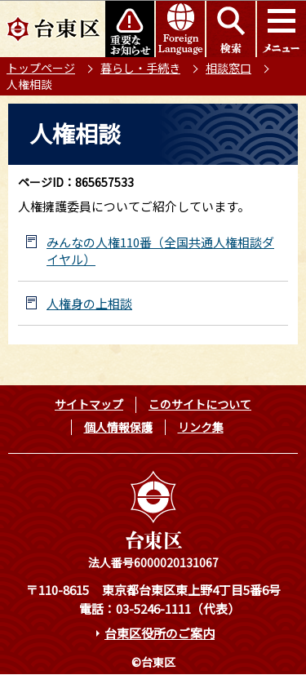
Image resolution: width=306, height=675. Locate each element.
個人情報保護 (118, 427)
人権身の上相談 (89, 303)
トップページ (41, 68)
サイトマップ (89, 404)
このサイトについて (200, 404)
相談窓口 (228, 68)
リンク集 (201, 427)
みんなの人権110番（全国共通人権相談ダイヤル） (160, 250)
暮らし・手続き (140, 68)
